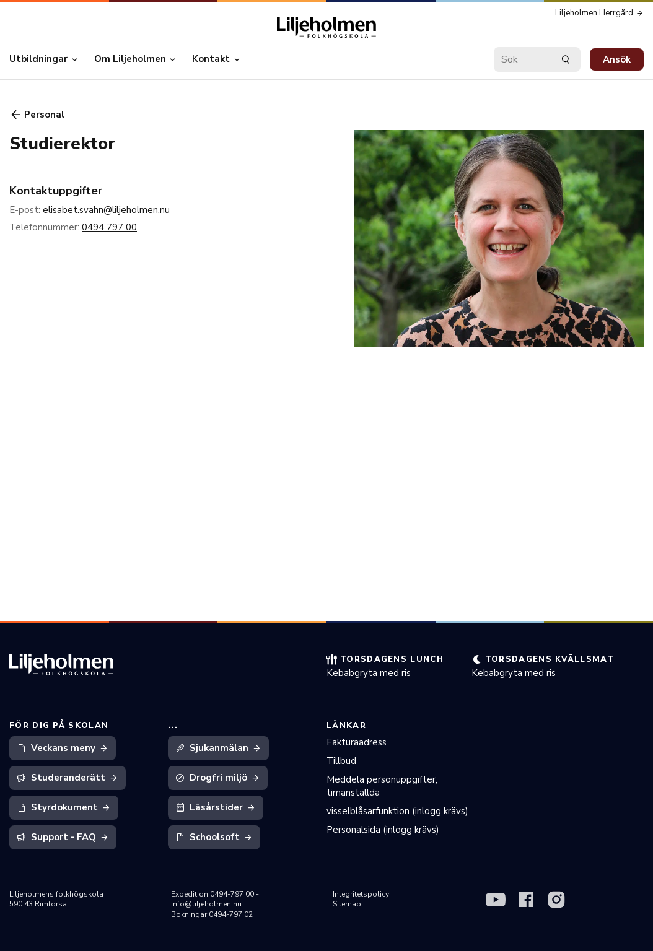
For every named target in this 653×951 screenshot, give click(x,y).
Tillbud (341, 761)
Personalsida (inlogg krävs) (382, 829)
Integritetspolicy (361, 894)
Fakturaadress (356, 742)
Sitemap (347, 904)
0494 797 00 (109, 227)
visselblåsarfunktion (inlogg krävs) (397, 811)
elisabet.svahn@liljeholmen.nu (106, 210)
